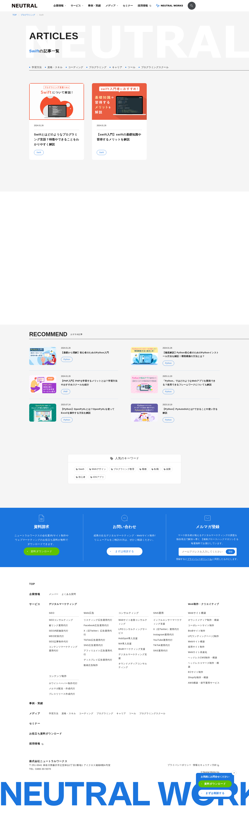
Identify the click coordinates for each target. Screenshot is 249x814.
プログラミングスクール (152, 713)
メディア (111, 5)
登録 (230, 551)
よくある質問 (69, 594)
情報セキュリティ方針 (206, 765)
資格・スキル (69, 713)
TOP (14, 15)
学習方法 (53, 713)
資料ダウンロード (213, 783)
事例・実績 (94, 5)
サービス (77, 5)
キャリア (121, 713)
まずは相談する (212, 793)
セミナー (128, 5)
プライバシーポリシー (199, 559)
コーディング (86, 713)
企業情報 (59, 5)
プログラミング (28, 15)
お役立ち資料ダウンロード (45, 733)
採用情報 (144, 5)
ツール (132, 713)
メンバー (53, 594)
